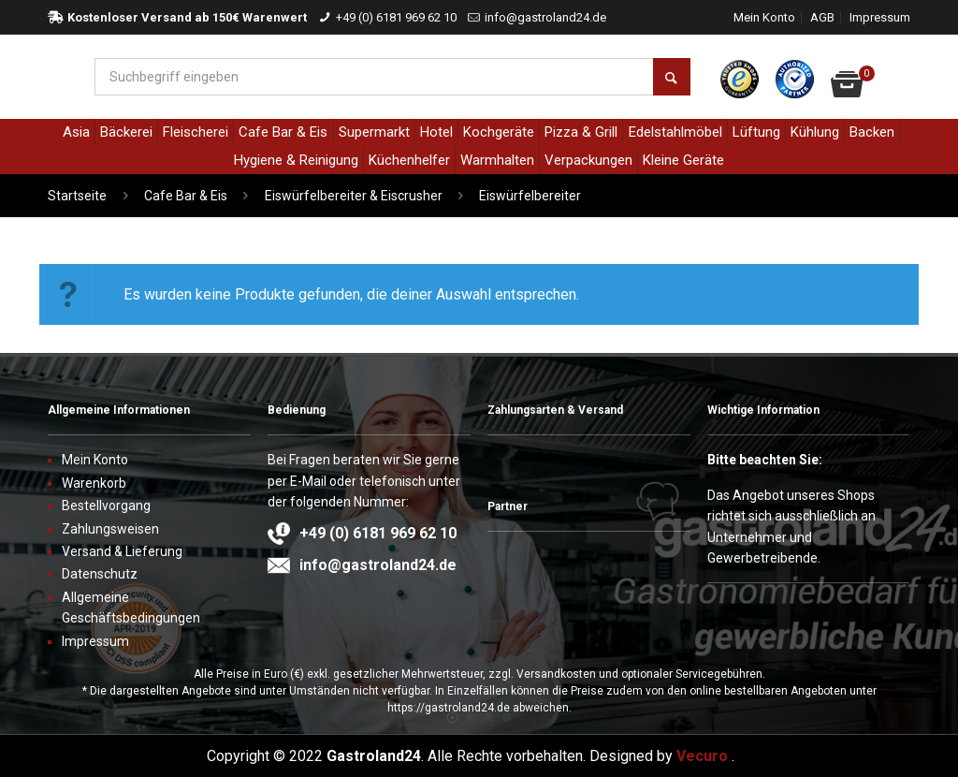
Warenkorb (94, 483)
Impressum (879, 17)
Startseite (77, 195)
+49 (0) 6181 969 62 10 (396, 17)
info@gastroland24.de (545, 17)
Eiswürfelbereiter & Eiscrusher (354, 195)
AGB (822, 17)
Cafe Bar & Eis (185, 195)
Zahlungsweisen (110, 528)
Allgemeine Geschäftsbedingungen (131, 607)
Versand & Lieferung (122, 551)
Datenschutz (100, 573)
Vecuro (702, 756)
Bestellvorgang (106, 505)
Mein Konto (764, 17)
